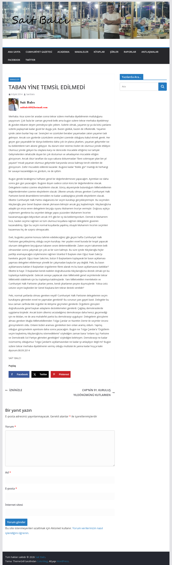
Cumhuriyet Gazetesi (39, 51)
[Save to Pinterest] (61, 374)
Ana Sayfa (14, 51)
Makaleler (81, 51)
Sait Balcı (30, 94)
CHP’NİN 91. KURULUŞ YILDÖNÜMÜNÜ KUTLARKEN (94, 392)
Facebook (14, 59)
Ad (8, 472)
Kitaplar (99, 51)
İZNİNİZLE (13, 390)
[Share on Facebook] (19, 374)
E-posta (11, 488)
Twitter (30, 59)
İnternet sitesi (14, 505)
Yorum (10, 426)
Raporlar (130, 51)
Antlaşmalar (149, 51)
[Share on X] (40, 374)
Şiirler (114, 51)
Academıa (63, 51)
